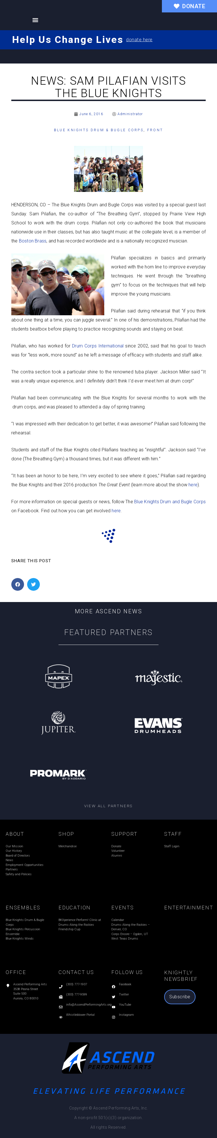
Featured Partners (108, 632)
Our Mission (14, 846)
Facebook (125, 984)
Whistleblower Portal (80, 1015)
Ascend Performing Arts (30, 984)
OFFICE (16, 972)
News (9, 860)
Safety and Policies (19, 874)
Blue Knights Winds (20, 938)
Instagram (126, 1015)
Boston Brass (32, 241)
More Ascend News (108, 611)
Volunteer (118, 851)
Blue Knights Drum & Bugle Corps (99, 130)
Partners (12, 869)
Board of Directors (18, 855)
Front (155, 130)
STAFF (173, 834)
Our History (14, 851)
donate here (139, 39)
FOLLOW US (127, 972)
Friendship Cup (69, 929)
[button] (35, 20)
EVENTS (122, 908)
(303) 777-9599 (76, 994)
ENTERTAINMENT (188, 908)
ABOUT (15, 834)
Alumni (116, 855)
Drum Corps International (97, 346)
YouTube (125, 1004)
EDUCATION (74, 908)
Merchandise (67, 846)
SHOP (66, 834)
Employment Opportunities (25, 865)
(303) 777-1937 (76, 984)
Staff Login (171, 846)
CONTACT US (76, 972)
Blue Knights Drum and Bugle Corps (170, 501)
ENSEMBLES (23, 908)
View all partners (108, 806)
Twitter (124, 994)
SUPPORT (124, 834)
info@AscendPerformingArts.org (89, 1004)
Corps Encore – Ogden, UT (129, 934)
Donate (116, 846)
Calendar (117, 920)
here (193, 484)
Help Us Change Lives (67, 39)
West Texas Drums (124, 938)
